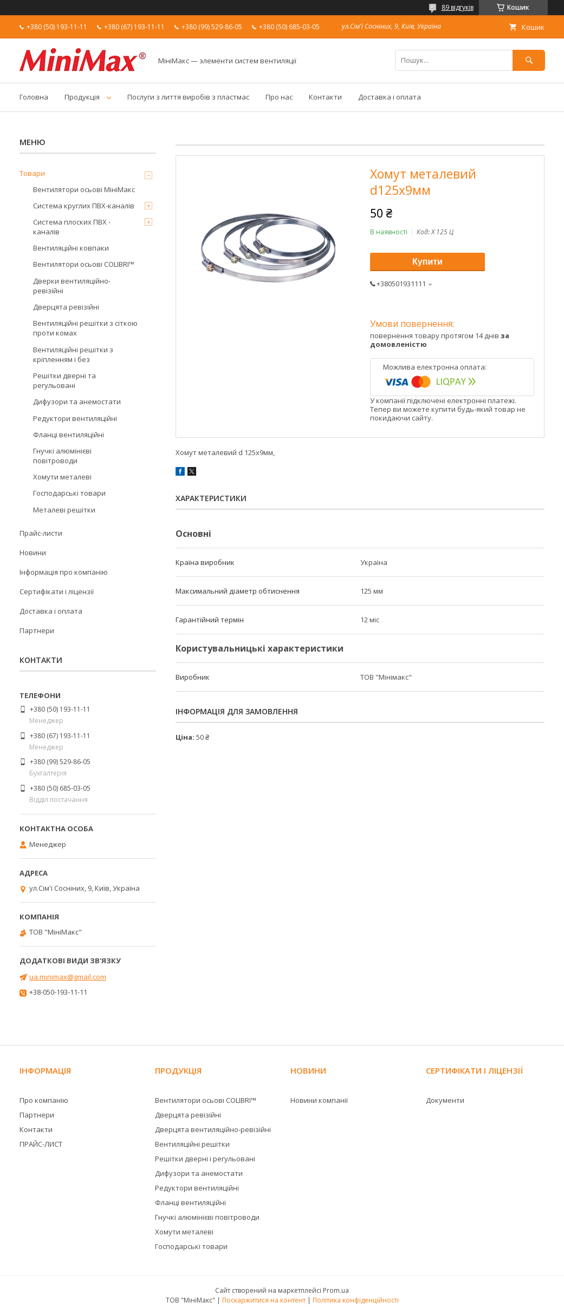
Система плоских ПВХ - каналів (72, 226)
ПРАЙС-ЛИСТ (41, 1144)
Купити (427, 261)
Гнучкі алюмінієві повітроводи (62, 455)
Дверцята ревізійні (66, 307)
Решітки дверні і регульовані (205, 1158)
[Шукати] (529, 60)
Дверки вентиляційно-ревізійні (72, 285)
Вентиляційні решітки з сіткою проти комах (85, 328)
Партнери (37, 630)
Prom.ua (336, 1290)
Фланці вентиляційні (68, 434)
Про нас (279, 97)
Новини (33, 552)
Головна (34, 97)
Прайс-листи (41, 533)
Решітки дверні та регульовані (64, 380)
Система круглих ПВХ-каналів (83, 206)
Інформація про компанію (64, 572)
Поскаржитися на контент (264, 1300)
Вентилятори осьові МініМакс (84, 189)
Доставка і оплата (389, 97)
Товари (32, 173)
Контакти (325, 97)
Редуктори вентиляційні (75, 418)
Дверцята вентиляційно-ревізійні (213, 1129)
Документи (445, 1100)
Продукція (82, 97)
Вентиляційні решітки (192, 1144)
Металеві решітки (64, 510)
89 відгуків (458, 7)
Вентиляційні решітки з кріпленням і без (73, 354)
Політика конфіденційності (356, 1300)
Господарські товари (69, 493)
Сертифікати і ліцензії (57, 591)
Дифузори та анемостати (77, 401)
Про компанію (44, 1100)
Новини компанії (319, 1100)
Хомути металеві (62, 477)
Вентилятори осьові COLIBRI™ (83, 264)
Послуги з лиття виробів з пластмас (188, 97)
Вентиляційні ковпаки (71, 248)
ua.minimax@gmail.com (67, 976)
